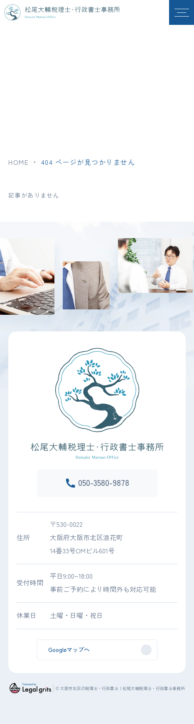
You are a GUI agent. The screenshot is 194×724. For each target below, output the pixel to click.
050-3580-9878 (103, 482)
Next (191, 267)
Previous (2, 267)
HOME (18, 162)
